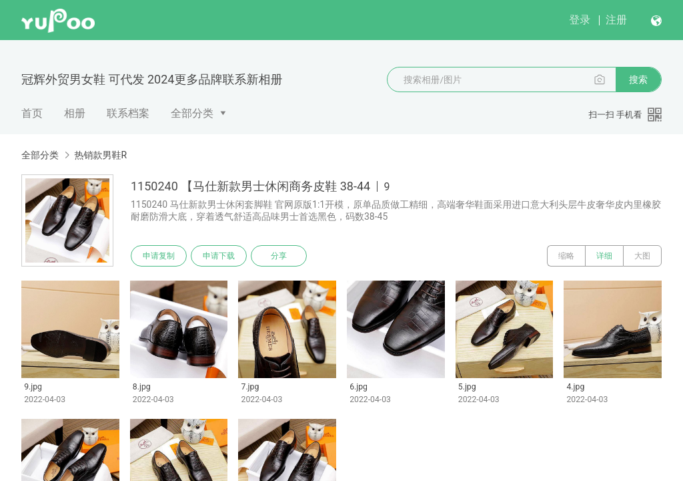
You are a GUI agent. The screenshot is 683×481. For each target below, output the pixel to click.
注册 (616, 19)
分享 (279, 256)
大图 (642, 256)
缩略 (566, 256)
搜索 (638, 79)
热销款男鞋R (100, 155)
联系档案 (128, 113)
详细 (604, 256)
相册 (74, 113)
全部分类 (192, 113)
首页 (32, 113)
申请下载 (219, 256)
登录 (579, 19)
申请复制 (159, 256)
